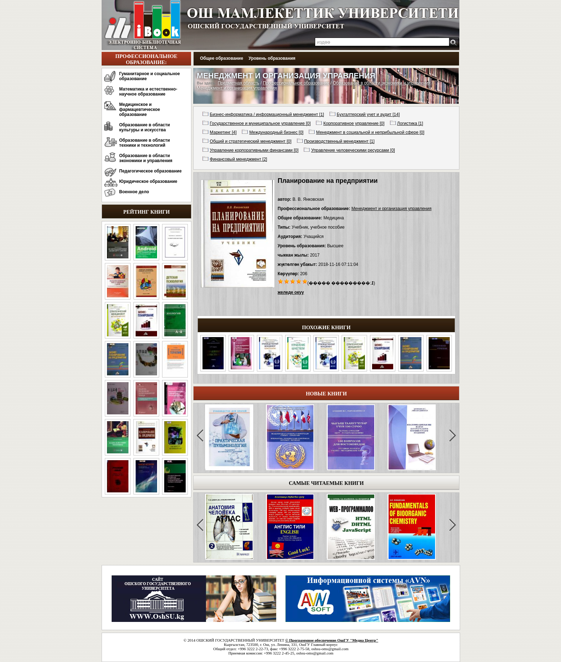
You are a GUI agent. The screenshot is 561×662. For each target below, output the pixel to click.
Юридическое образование (148, 181)
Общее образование (221, 58)
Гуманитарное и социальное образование (149, 76)
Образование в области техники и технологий (144, 143)
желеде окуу (291, 292)
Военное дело (134, 191)
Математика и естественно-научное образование (148, 92)
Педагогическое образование (150, 171)
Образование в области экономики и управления (145, 158)
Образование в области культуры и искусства (144, 127)
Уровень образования (272, 58)
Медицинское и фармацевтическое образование (139, 109)
